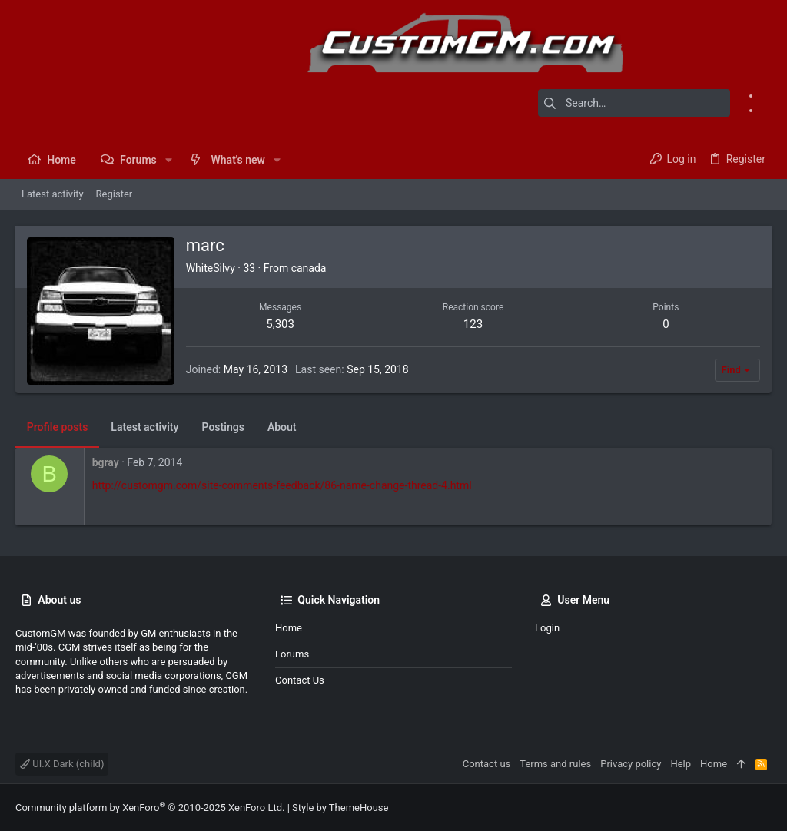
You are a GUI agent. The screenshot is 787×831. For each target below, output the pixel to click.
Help (680, 764)
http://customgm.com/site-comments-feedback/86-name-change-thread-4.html (282, 485)
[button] (168, 159)
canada (309, 268)
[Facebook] (766, 95)
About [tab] (282, 427)
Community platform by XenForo (149, 807)
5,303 (280, 324)
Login (547, 628)
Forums (292, 654)
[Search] (634, 103)
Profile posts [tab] (57, 427)
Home (288, 628)
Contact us (299, 680)
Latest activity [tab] (145, 427)
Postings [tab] (223, 427)
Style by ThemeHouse (340, 807)
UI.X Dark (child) (62, 764)
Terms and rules (555, 764)
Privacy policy (630, 764)
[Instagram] (766, 110)
